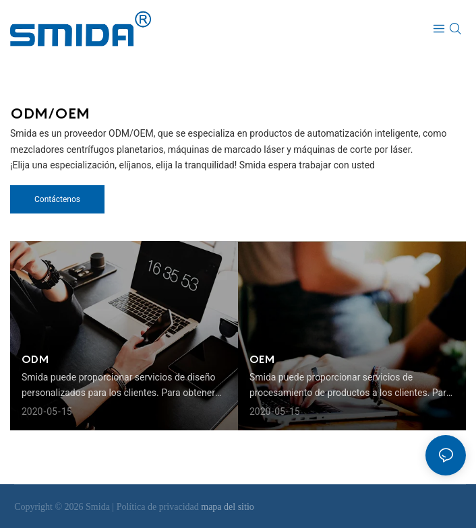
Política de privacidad (159, 507)
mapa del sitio (227, 507)
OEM (261, 359)
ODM (35, 359)
